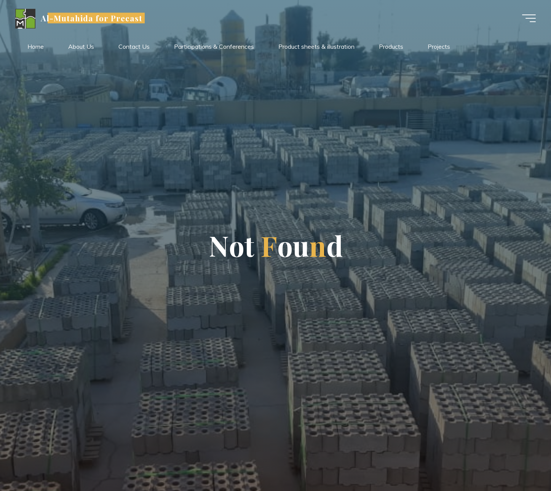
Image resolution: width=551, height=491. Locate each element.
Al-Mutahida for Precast (92, 18)
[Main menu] (529, 18)
